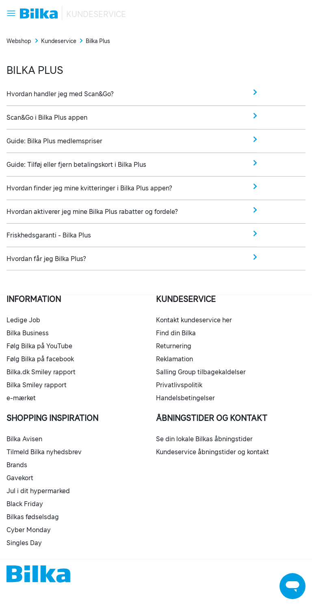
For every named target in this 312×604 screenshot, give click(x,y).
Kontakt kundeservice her (194, 320)
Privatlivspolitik (179, 384)
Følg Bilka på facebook (40, 358)
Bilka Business (27, 333)
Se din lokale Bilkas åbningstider (204, 438)
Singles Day (24, 542)
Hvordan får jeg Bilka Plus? (131, 258)
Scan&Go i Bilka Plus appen (131, 116)
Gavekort (19, 477)
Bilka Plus (98, 41)
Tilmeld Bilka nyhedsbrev (44, 451)
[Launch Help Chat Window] (293, 586)
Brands (16, 464)
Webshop (18, 41)
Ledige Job (23, 320)
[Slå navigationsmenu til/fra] (11, 13)
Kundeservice (96, 14)
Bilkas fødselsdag (32, 516)
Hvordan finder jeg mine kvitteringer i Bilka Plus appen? (131, 187)
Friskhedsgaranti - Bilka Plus (131, 234)
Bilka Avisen (24, 438)
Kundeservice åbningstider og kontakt (212, 451)
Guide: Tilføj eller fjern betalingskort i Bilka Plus (131, 164)
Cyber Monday (28, 529)
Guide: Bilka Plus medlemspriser (131, 140)
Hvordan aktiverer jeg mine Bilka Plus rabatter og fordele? (131, 211)
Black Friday (24, 503)
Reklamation (174, 358)
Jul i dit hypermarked (38, 490)
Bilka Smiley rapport (36, 384)
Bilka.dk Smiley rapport (41, 371)
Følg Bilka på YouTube (39, 345)
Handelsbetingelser (185, 397)
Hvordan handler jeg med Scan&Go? (131, 93)
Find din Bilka (176, 333)
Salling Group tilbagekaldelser (201, 371)
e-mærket (21, 397)
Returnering (173, 345)
